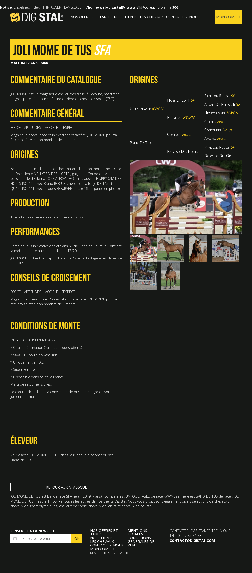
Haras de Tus (20, 460)
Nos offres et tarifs (90, 16)
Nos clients (125, 16)
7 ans (96, 496)
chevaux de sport (73, 506)
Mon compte (228, 16)
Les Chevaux (152, 16)
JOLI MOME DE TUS (45, 455)
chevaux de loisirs (102, 506)
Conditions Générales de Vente (141, 541)
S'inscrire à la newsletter (36, 530)
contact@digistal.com (192, 540)
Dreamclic (120, 553)
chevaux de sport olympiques (33, 506)
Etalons (95, 455)
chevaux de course (136, 506)
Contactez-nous (183, 16)
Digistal (36, 17)
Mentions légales (137, 532)
